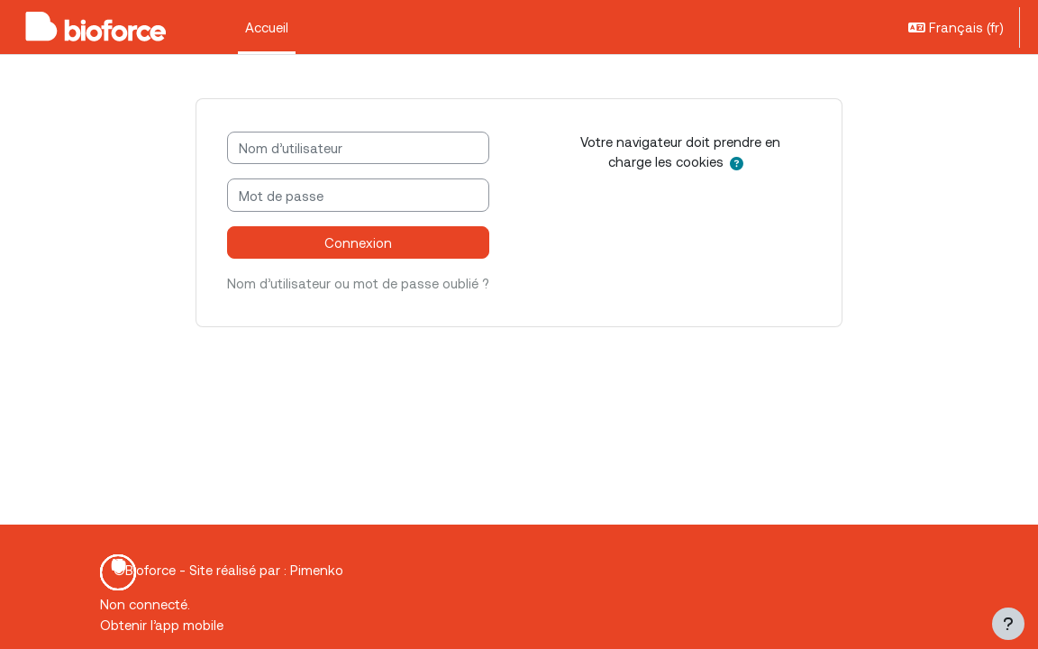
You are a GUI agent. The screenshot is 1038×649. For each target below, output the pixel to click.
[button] (956, 27)
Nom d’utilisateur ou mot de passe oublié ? (358, 283)
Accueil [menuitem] (266, 27)
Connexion (358, 242)
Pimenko (316, 570)
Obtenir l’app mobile (161, 625)
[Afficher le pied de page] (1008, 624)
